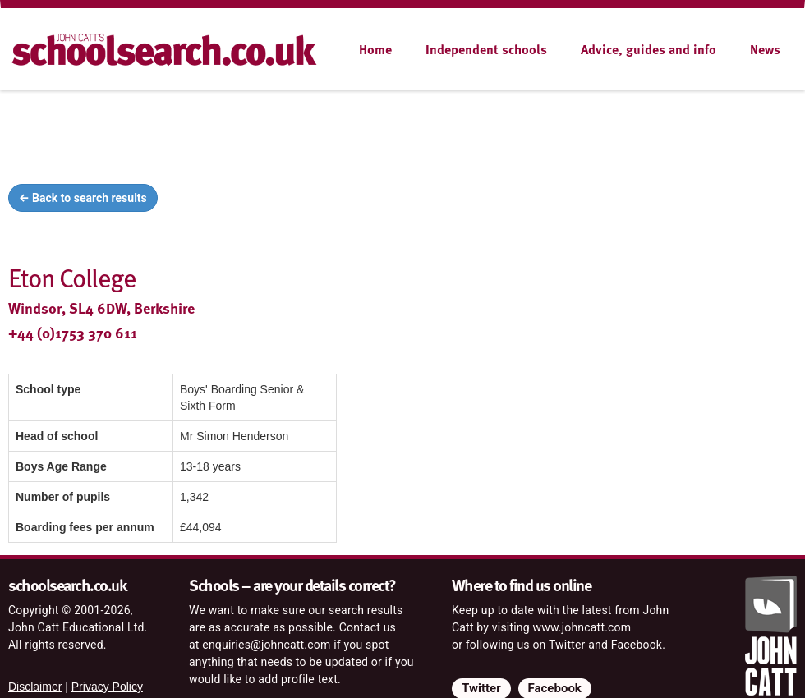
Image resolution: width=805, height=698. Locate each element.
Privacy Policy (107, 686)
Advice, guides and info (648, 49)
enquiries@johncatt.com (266, 644)
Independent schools (486, 49)
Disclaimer (35, 686)
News (765, 49)
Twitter (481, 688)
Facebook (555, 688)
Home (375, 49)
